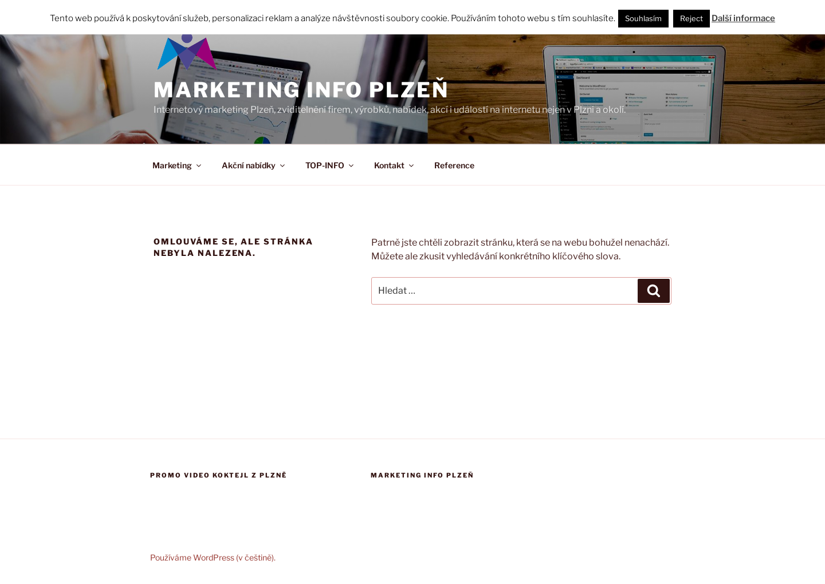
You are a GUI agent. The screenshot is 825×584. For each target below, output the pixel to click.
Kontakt (394, 165)
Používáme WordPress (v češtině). (213, 557)
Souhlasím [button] (643, 18)
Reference (454, 165)
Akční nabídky (254, 165)
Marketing (177, 165)
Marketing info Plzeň (301, 89)
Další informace (743, 18)
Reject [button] (691, 18)
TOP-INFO (330, 165)
